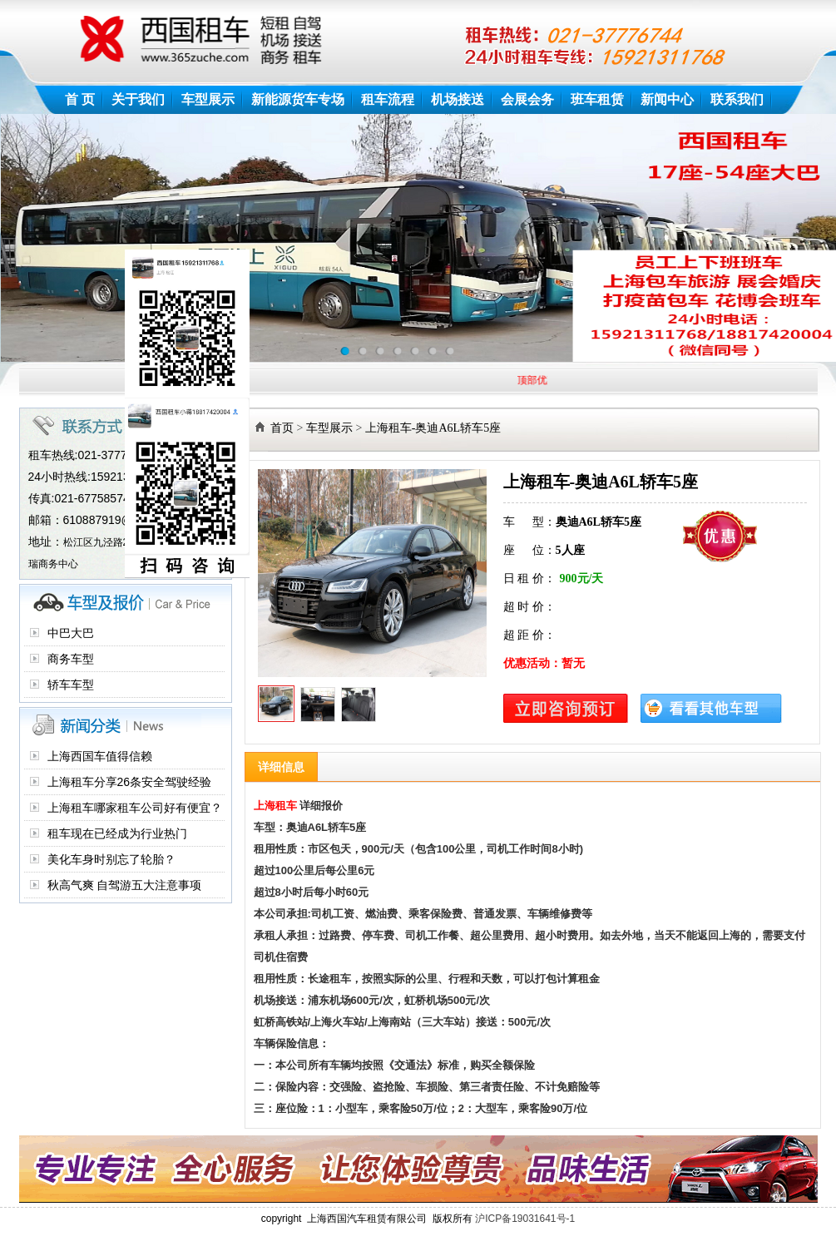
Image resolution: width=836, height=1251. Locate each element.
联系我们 (737, 99)
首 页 (80, 99)
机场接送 (457, 99)
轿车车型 (70, 684)
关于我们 (138, 99)
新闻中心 (667, 99)
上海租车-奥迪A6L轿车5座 (433, 428)
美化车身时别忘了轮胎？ (111, 859)
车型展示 (208, 99)
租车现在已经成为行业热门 (117, 833)
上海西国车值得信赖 (99, 756)
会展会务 (527, 99)
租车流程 (387, 99)
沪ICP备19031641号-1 (525, 1218)
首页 (282, 428)
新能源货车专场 (297, 99)
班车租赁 (597, 99)
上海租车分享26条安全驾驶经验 (129, 782)
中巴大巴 (70, 633)
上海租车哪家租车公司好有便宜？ (134, 807)
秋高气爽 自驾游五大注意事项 (124, 885)
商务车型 (70, 658)
